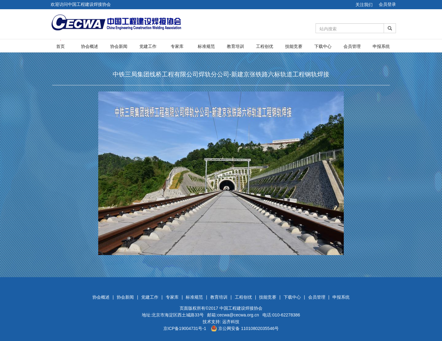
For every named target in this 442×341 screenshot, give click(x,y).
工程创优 (264, 46)
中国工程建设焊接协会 (240, 308)
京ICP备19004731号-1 (184, 328)
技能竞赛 (293, 46)
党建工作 (148, 46)
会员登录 (387, 4)
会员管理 (352, 46)
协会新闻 (118, 46)
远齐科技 (230, 321)
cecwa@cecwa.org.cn (238, 314)
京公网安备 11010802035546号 (245, 328)
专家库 (177, 46)
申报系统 (381, 46)
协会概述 (89, 46)
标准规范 (206, 46)
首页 (60, 46)
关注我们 (364, 4)
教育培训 (235, 46)
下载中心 (323, 46)
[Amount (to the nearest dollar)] (350, 28)
